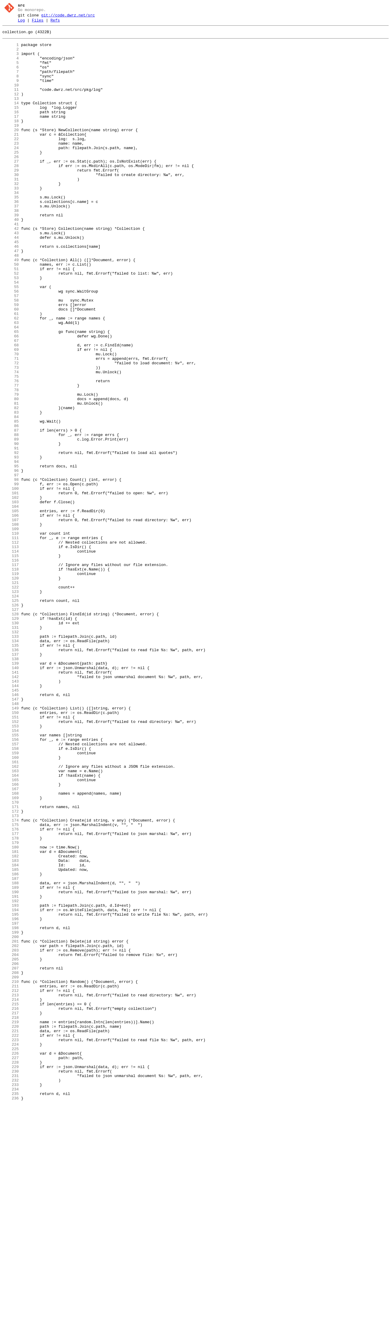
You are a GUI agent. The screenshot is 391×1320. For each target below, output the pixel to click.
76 (10, 452)
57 (10, 350)
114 (10, 657)
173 (10, 974)
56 (10, 345)
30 (10, 205)
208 (10, 1162)
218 (10, 1216)
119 (10, 684)
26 (10, 183)
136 (10, 775)
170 (10, 958)
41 (10, 264)
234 (10, 1302)
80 (10, 474)
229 (10, 1275)
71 (10, 426)
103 (10, 598)
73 (10, 436)
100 (10, 582)
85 (10, 501)
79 (10, 469)
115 (10, 662)
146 (10, 829)
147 (10, 834)
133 (10, 759)
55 (10, 339)
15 (10, 124)
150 (10, 851)
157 (10, 888)
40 (10, 259)
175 (10, 985)
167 (10, 942)
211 (10, 1179)
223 (10, 1243)
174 (10, 980)
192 (10, 1076)
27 (10, 189)
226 (10, 1259)
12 (10, 108)
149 (10, 845)
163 (10, 920)
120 (10, 689)
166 (10, 937)
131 (10, 748)
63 (10, 383)
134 (10, 764)
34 (10, 227)
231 (10, 1286)
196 (10, 1098)
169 (10, 953)
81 (10, 479)
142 (10, 807)
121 (10, 695)
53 (10, 329)
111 (10, 641)
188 (10, 1055)
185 (10, 1039)
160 (10, 904)
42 (10, 270)
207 (10, 1157)
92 (10, 539)
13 (10, 114)
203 (10, 1136)
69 (10, 415)
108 (10, 625)
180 (10, 1012)
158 (10, 894)
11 (10, 103)
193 (10, 1082)
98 (10, 571)
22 (10, 162)
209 (10, 1168)
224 (10, 1249)
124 (10, 711)
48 (10, 302)
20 (10, 151)
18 (10, 140)
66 (10, 399)
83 (10, 490)
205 (10, 1146)
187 (10, 1050)
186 (10, 1044)
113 (10, 651)
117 (10, 673)
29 (10, 200)
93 (10, 544)
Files (37, 23)
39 (10, 253)
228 (10, 1270)
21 (10, 157)
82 (10, 485)
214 (10, 1195)
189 (10, 1060)
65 (10, 393)
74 (10, 442)
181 (10, 1017)
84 (10, 495)
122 (10, 700)
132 (10, 754)
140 (10, 797)
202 (10, 1130)
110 (10, 635)
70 (10, 420)
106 (10, 614)
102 (10, 592)
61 (10, 372)
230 (10, 1281)
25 (10, 178)
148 (10, 840)
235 (10, 1308)
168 (10, 947)
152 (10, 861)
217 (10, 1211)
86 (10, 506)
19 (10, 146)
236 (10, 1313)
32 (10, 216)
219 (10, 1222)
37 (10, 243)
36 (10, 237)
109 (10, 630)
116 (10, 668)
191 (10, 1071)
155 (10, 877)
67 (10, 404)
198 (10, 1109)
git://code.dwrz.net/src (68, 17)
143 (10, 813)
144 (10, 818)
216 (10, 1206)
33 (10, 221)
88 (10, 517)
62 (10, 377)
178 (10, 1001)
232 (10, 1292)
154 (10, 872)
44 (10, 280)
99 (10, 576)
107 (10, 619)
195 (10, 1093)
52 (10, 323)
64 (10, 388)
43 (10, 275)
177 (10, 996)
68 (10, 409)
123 (10, 705)
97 (10, 565)
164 (10, 926)
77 (10, 458)
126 (10, 721)
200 (10, 1119)
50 (10, 313)
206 (10, 1152)
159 (10, 899)
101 (10, 587)
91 (10, 533)
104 (10, 603)
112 (10, 646)
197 (10, 1103)
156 (10, 883)
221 (10, 1232)
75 (10, 447)
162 (10, 915)
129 (10, 738)
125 (10, 716)
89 (10, 522)
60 (10, 366)
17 (10, 135)
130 (10, 743)
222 (10, 1238)
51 (10, 318)
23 (10, 167)
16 (10, 130)
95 (10, 555)
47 (10, 296)
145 (10, 824)
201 (10, 1125)
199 (10, 1114)
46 (10, 291)
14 (10, 119)
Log (21, 23)
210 (10, 1173)
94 (10, 549)
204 (10, 1141)
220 (10, 1227)
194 (10, 1087)
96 (10, 560)
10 (10, 97)
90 (10, 528)
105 (10, 608)
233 (10, 1297)
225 (10, 1254)
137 (10, 781)
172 (10, 969)
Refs (55, 23)
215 (10, 1200)
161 (10, 910)
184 (10, 1033)
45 (10, 286)
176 (10, 990)
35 (10, 232)
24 (10, 173)
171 (10, 963)
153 (10, 867)
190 (10, 1066)
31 (10, 210)
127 (10, 727)
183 (10, 1028)
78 (10, 463)
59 (10, 361)
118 (10, 678)
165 (10, 931)
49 (10, 307)
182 (10, 1023)
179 (10, 1006)
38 (10, 248)
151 (10, 856)
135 (10, 770)
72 (10, 431)
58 (10, 356)
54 (10, 334)
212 (10, 1184)
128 (10, 732)
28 (10, 194)
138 (10, 786)
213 (10, 1189)
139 (10, 791)
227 (10, 1265)
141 (10, 802)
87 (10, 512)
